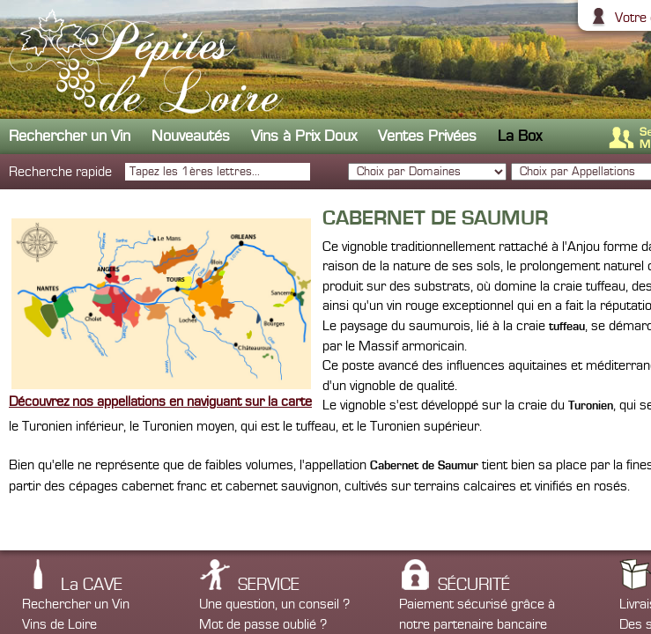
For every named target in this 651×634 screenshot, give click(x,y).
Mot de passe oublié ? (263, 624)
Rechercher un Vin (69, 136)
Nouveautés (191, 136)
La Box (520, 136)
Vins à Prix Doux (304, 136)
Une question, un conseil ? (274, 604)
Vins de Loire (59, 624)
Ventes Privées (427, 136)
